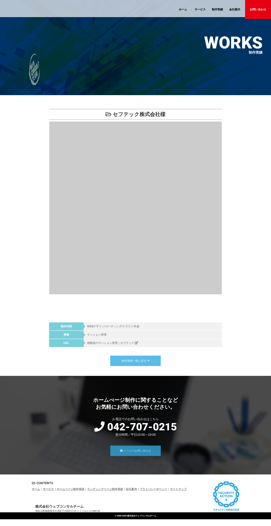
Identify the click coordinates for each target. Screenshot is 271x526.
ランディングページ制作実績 (105, 489)
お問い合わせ (258, 9)
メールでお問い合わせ (135, 456)
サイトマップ (178, 489)
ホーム (183, 9)
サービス (200, 9)
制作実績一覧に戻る (135, 366)
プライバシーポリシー (153, 489)
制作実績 (217, 9)
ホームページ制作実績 (70, 489)
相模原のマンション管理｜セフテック (112, 348)
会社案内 (234, 9)
